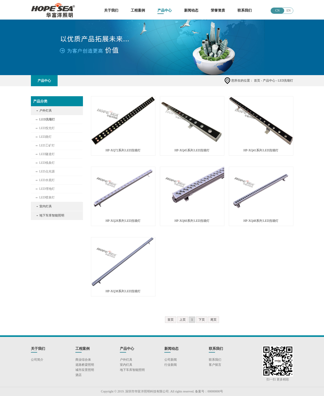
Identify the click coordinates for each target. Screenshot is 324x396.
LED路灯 (45, 136)
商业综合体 (83, 359)
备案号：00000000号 (208, 391)
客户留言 (215, 364)
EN (288, 10)
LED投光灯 (47, 128)
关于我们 (111, 10)
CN (277, 10)
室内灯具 (45, 206)
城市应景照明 (84, 370)
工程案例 (138, 10)
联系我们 (244, 10)
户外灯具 (45, 110)
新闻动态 (191, 10)
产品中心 (164, 10)
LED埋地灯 (47, 188)
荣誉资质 (218, 10)
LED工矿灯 (47, 145)
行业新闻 (170, 364)
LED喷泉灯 (47, 197)
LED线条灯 (47, 162)
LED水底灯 (47, 180)
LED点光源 (47, 171)
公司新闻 (170, 359)
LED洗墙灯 (47, 119)
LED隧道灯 (47, 154)
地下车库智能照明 (51, 215)
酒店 (78, 375)
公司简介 (37, 359)
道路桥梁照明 (84, 364)
